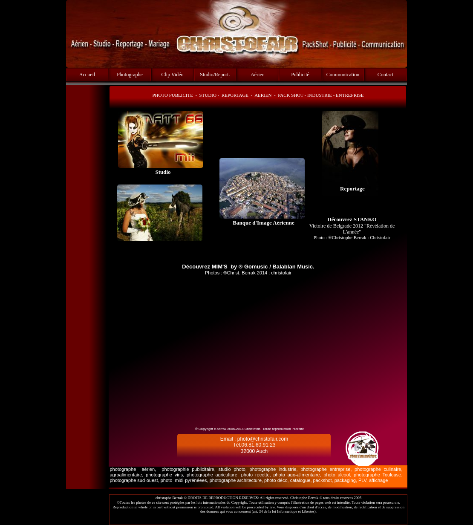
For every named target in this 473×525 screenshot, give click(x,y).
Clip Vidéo (172, 75)
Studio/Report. (215, 75)
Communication (342, 75)
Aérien (258, 75)
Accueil (87, 75)
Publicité (300, 75)
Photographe (130, 75)
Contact (385, 75)
